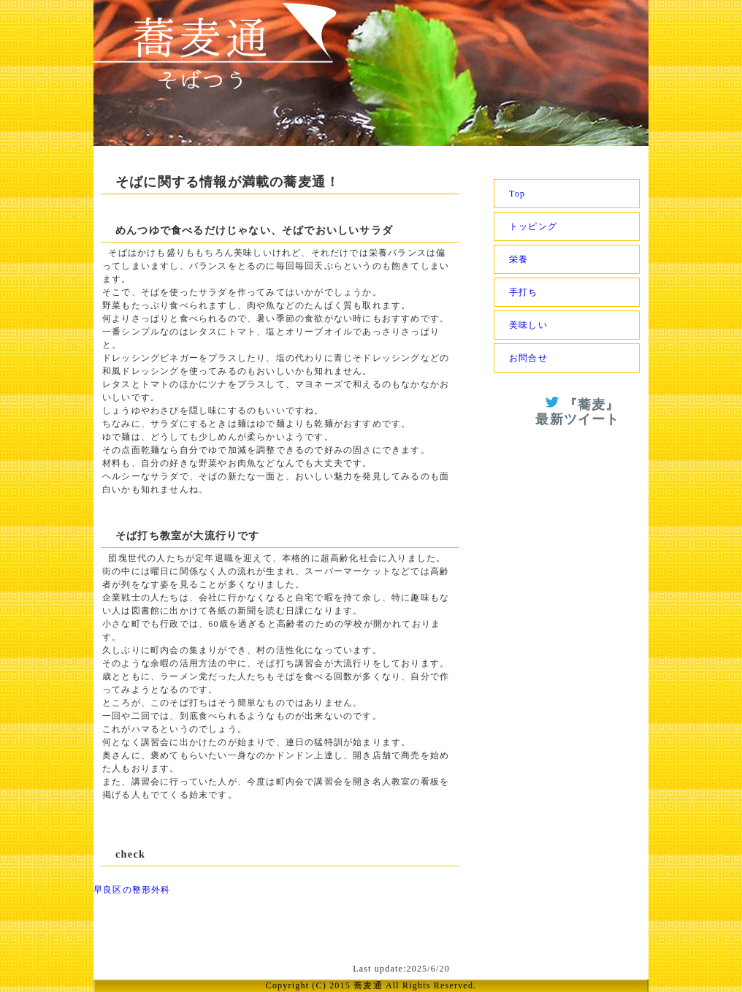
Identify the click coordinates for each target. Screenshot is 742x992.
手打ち (523, 292)
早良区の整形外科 (132, 890)
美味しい (528, 325)
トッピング (533, 226)
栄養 (518, 259)
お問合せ (528, 358)
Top (517, 193)
